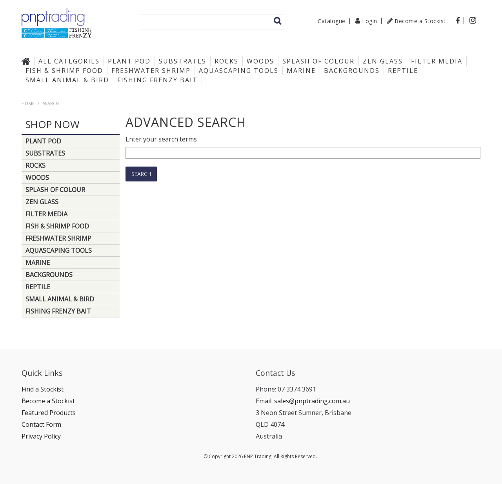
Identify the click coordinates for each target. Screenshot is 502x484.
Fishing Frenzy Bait (157, 80)
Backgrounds (352, 70)
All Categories (69, 61)
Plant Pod (129, 61)
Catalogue (332, 21)
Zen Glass (383, 61)
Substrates (182, 61)
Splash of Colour (318, 61)
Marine (301, 70)
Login (369, 21)
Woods (260, 61)
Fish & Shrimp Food (64, 70)
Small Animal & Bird (67, 80)
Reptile (403, 70)
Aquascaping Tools (238, 70)
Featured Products (49, 412)
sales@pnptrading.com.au (312, 401)
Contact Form (41, 424)
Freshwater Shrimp (151, 70)
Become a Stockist (420, 21)
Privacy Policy (41, 436)
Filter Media (436, 61)
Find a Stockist (43, 389)
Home (28, 61)
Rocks (226, 61)
